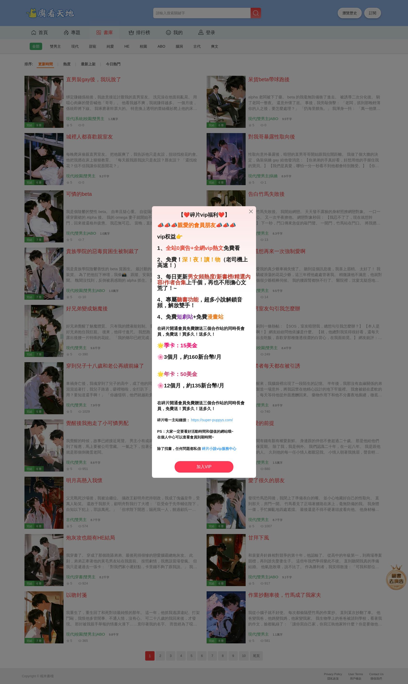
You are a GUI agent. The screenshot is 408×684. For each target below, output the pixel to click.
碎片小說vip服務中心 (219, 449)
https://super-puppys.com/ (212, 420)
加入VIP (204, 467)
